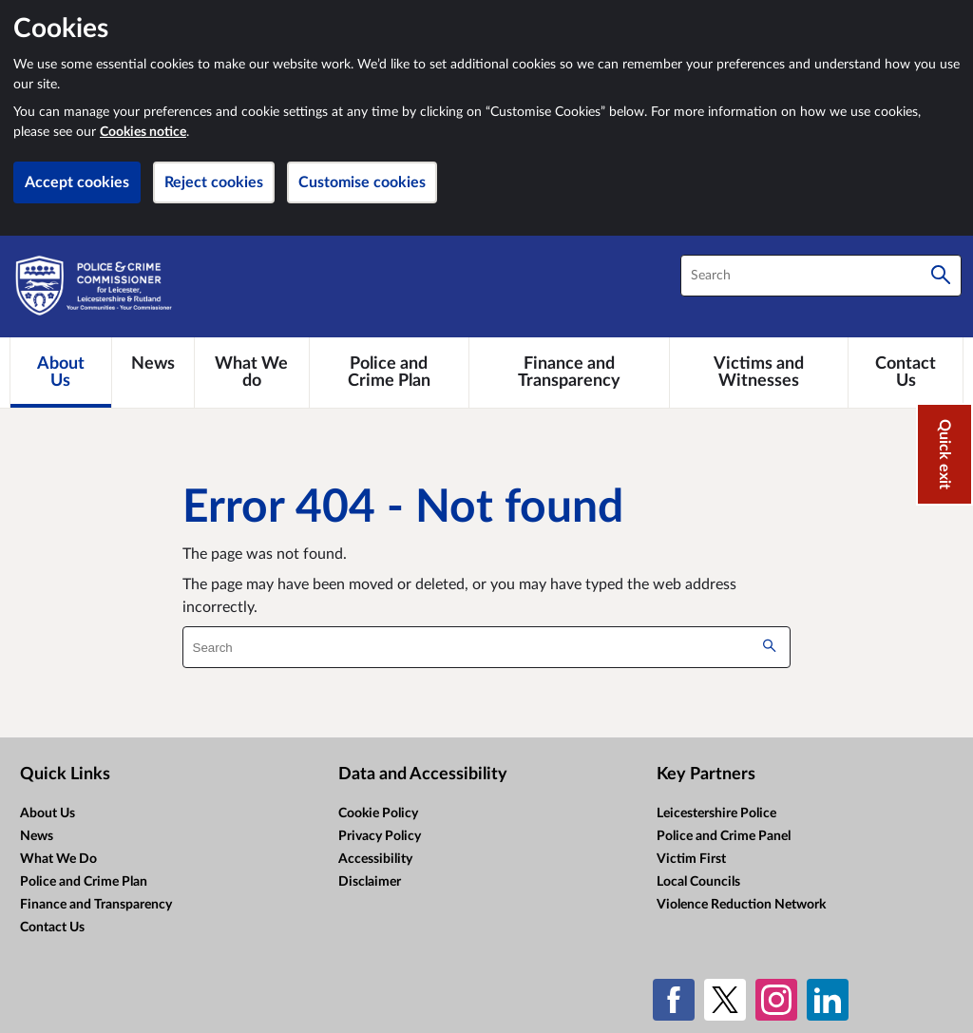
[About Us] (60, 372)
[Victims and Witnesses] (759, 372)
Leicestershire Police (716, 813)
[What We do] (252, 372)
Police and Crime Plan (83, 882)
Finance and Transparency (96, 904)
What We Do (58, 859)
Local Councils (698, 882)
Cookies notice (143, 132)
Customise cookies (362, 182)
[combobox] (821, 276)
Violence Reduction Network (741, 904)
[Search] (941, 276)
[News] (153, 364)
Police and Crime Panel (724, 836)
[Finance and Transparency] (569, 372)
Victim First (691, 859)
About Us (47, 813)
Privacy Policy (379, 836)
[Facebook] (674, 1000)
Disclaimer (369, 882)
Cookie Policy (378, 813)
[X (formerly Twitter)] (725, 1000)
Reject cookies (213, 182)
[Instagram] (776, 1000)
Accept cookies (77, 182)
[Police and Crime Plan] (389, 372)
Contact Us (52, 927)
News (36, 836)
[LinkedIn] (828, 1000)
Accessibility (375, 859)
